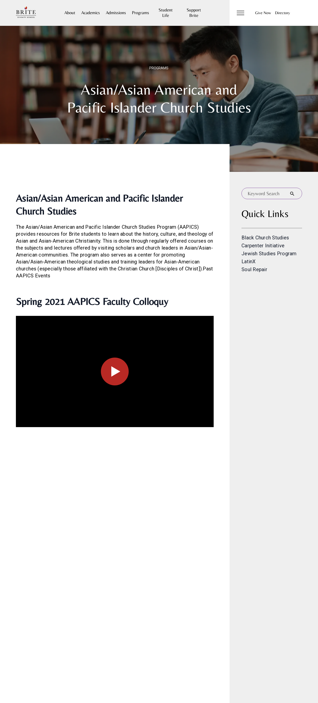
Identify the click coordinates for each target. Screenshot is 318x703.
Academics (90, 12)
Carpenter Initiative (262, 246)
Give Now (263, 12)
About (69, 12)
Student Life (166, 12)
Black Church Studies (265, 238)
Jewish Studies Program (269, 254)
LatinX (248, 261)
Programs (140, 12)
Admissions (116, 12)
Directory (282, 12)
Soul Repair (254, 269)
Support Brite (194, 12)
